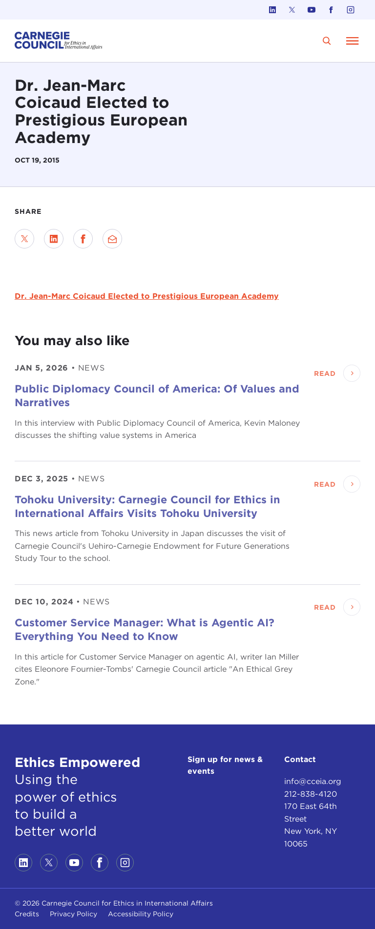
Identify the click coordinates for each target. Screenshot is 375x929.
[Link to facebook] (331, 10)
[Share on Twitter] (24, 238)
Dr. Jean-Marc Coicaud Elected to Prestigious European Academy (147, 296)
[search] (326, 40)
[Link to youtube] (311, 10)
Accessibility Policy (140, 914)
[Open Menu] (352, 40)
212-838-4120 (310, 794)
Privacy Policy (73, 914)
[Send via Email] (112, 238)
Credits (27, 914)
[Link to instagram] (350, 10)
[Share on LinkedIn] (53, 238)
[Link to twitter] (292, 10)
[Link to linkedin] (272, 10)
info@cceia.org (312, 781)
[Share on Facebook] (83, 238)
